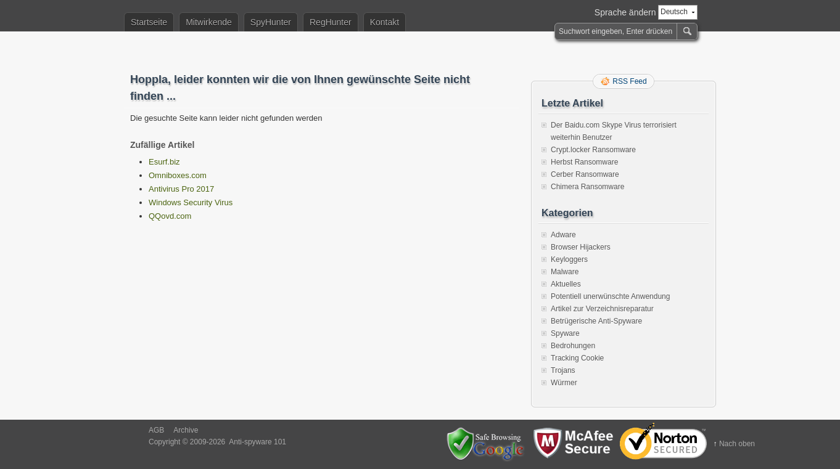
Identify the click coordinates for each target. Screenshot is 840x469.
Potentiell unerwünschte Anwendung (610, 296)
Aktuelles (566, 284)
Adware (563, 234)
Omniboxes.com (178, 175)
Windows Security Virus (191, 202)
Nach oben (737, 443)
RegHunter (331, 22)
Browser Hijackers (581, 247)
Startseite (149, 22)
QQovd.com (170, 216)
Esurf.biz (164, 161)
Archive (185, 430)
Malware (565, 271)
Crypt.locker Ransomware (593, 149)
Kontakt (384, 22)
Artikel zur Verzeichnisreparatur (602, 308)
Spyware (565, 333)
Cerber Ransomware (585, 174)
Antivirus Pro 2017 (181, 189)
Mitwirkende (209, 22)
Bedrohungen (573, 345)
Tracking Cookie (577, 358)
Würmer (564, 382)
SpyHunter (270, 22)
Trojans (563, 370)
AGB (156, 430)
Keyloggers (569, 259)
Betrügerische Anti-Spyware (596, 321)
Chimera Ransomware (587, 186)
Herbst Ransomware (584, 162)
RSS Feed (629, 81)
